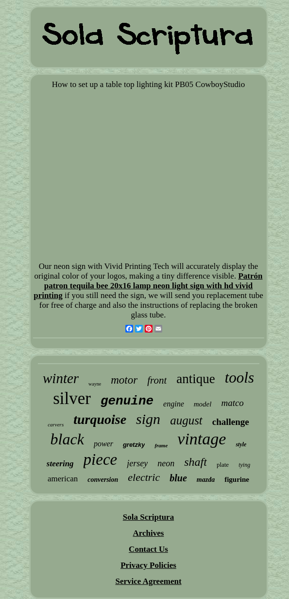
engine (173, 404)
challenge (230, 422)
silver (72, 398)
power (103, 444)
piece (101, 459)
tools (239, 377)
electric (144, 477)
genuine (127, 401)
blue (178, 478)
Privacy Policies (148, 565)
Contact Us (148, 549)
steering (60, 463)
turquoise (99, 419)
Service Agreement (148, 581)
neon (165, 463)
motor (124, 380)
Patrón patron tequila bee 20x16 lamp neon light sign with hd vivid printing (148, 285)
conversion (102, 479)
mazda (206, 479)
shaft (195, 462)
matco (232, 403)
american (63, 478)
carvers (56, 424)
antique (195, 378)
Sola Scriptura (148, 517)
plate (223, 464)
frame (161, 445)
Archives (148, 533)
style (241, 444)
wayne (94, 384)
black (67, 439)
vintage (201, 439)
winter (61, 378)
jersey (137, 463)
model (203, 404)
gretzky (134, 444)
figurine (236, 479)
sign (148, 419)
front (157, 380)
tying (244, 464)
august (186, 420)
